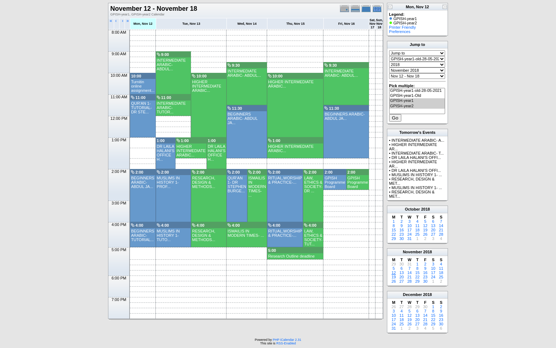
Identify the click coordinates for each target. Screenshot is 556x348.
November (412, 252)
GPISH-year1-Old (417, 95)
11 (417, 226)
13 (433, 226)
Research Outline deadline (291, 256)
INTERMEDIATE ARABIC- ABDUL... (171, 64)
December (412, 294)
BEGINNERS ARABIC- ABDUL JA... (242, 118)
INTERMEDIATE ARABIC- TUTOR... (171, 107)
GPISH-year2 (417, 106)
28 (441, 234)
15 (394, 230)
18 (417, 230)
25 (417, 234)
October (412, 209)
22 (394, 234)
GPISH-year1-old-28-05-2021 (417, 90)
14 (441, 226)
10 (409, 226)
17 (409, 230)
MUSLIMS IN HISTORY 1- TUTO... (168, 235)
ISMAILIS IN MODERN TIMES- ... (257, 186)
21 (441, 230)
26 (425, 234)
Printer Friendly (402, 27)
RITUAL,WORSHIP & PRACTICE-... (285, 180)
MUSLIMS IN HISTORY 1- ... (417, 175)
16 (402, 230)
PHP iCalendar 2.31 (287, 340)
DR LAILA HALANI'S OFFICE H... (165, 152)
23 (402, 234)
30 (402, 238)
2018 (425, 209)
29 (394, 238)
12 (425, 226)
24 (409, 234)
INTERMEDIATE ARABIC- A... (418, 140)
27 (433, 234)
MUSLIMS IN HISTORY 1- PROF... (168, 182)
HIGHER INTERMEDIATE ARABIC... (206, 86)
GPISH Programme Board (334, 182)
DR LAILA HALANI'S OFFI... (416, 157)
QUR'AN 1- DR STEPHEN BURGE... (237, 184)
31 (409, 238)
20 (433, 230)
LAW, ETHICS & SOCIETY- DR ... (313, 184)
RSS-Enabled (286, 343)
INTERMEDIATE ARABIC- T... (418, 153)
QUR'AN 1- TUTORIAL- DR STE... (141, 107)
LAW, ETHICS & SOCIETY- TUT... (313, 237)
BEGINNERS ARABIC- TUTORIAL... (142, 235)
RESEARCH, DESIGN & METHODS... (203, 182)
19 (425, 230)
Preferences (399, 31)
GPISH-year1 (417, 100)
